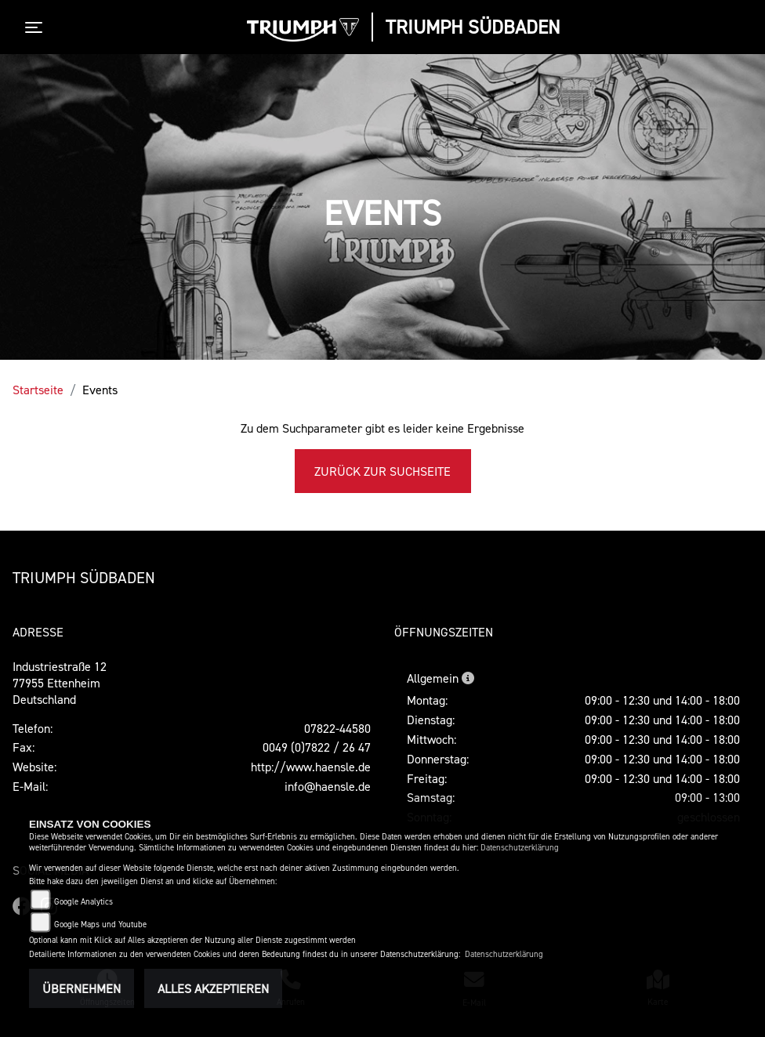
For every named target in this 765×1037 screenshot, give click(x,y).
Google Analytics (83, 902)
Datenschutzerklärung (519, 848)
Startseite (38, 389)
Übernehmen (81, 988)
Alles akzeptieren (213, 988)
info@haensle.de (328, 786)
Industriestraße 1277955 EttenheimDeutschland (60, 682)
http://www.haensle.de (311, 766)
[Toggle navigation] (37, 27)
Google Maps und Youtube (100, 924)
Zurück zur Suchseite (382, 471)
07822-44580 (337, 728)
